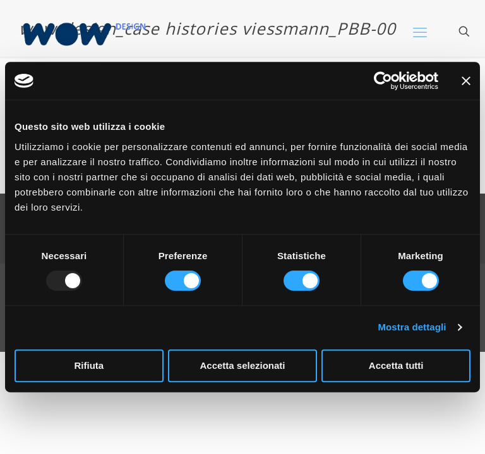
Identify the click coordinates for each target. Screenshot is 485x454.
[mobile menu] (420, 31)
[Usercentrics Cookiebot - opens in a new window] (383, 80)
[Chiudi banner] (466, 80)
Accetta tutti (396, 365)
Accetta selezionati (242, 365)
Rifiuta (89, 365)
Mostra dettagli (412, 327)
